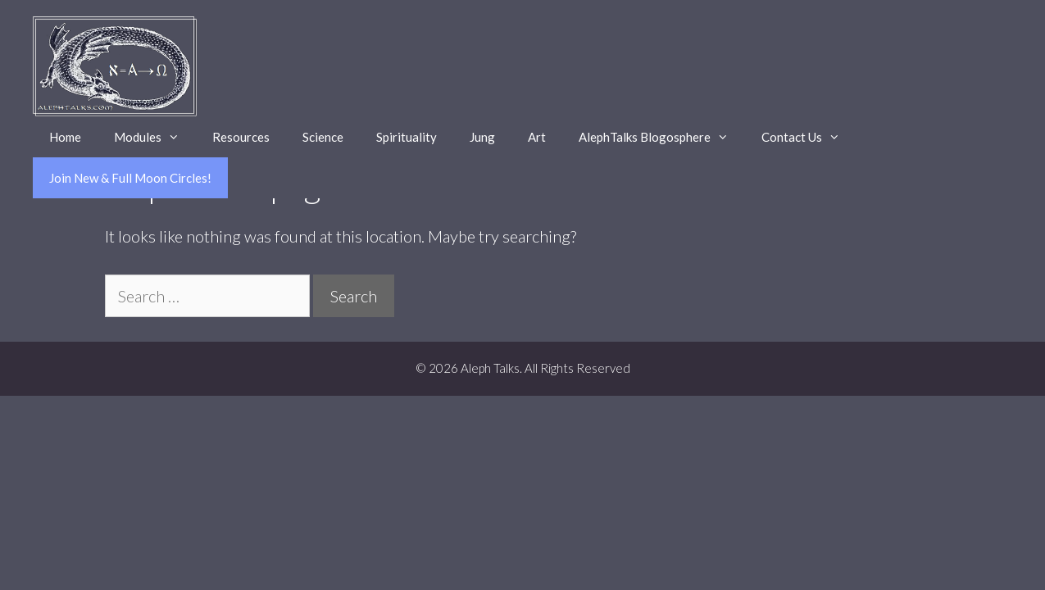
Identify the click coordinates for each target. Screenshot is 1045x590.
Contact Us (808, 136)
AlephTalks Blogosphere (662, 136)
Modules (155, 136)
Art (537, 136)
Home (65, 136)
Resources (241, 136)
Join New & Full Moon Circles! (130, 177)
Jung (482, 136)
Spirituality (406, 136)
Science (322, 136)
